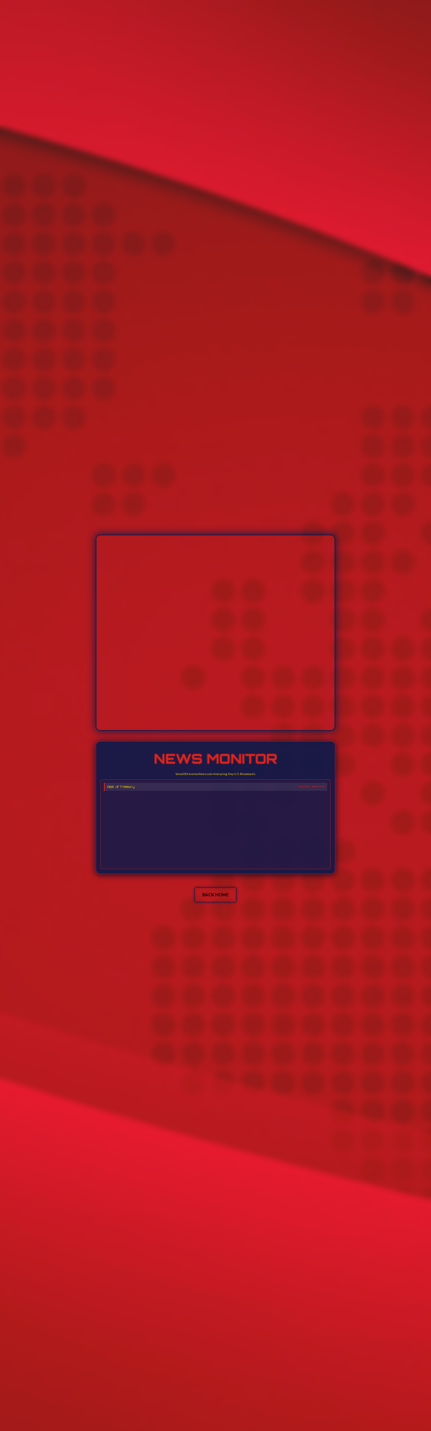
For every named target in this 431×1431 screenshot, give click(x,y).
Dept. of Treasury (120, 786)
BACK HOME (215, 894)
